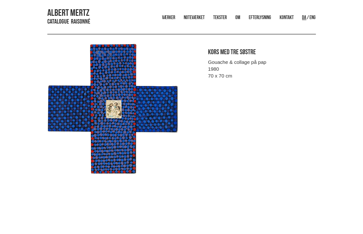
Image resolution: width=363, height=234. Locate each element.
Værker (168, 18)
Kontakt (287, 18)
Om (237, 18)
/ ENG (309, 18)
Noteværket (194, 18)
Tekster (220, 18)
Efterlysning (260, 18)
